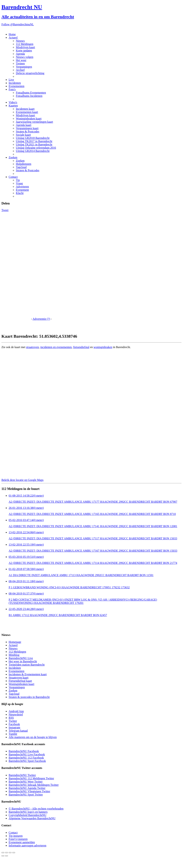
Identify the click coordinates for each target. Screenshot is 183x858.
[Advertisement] (15, 266)
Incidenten (15, 82)
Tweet (4, 210)
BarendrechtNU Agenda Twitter (27, 788)
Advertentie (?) (41, 318)
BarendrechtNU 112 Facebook (26, 757)
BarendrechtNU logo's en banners (28, 811)
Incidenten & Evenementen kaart (28, 674)
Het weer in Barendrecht (23, 661)
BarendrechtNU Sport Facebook (27, 760)
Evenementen (16, 86)
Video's (13, 102)
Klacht (20, 193)
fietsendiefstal (81, 347)
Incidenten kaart (25, 108)
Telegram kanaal (18, 730)
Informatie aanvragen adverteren (27, 845)
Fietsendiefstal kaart (20, 680)
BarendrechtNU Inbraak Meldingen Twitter (34, 784)
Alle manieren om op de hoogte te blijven (33, 737)
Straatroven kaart (18, 677)
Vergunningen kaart (27, 128)
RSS (11, 717)
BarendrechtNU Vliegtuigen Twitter (29, 791)
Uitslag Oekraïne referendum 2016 (36, 147)
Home (12, 34)
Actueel (13, 37)
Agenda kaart (23, 125)
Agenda (20, 53)
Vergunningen (24, 66)
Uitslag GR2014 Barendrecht (33, 150)
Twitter (13, 720)
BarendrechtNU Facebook (24, 751)
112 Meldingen (24, 44)
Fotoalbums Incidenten (29, 95)
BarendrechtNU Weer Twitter (26, 781)
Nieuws (20, 40)
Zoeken (13, 157)
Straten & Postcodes (27, 131)
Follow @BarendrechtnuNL (17, 24)
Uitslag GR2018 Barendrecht (33, 137)
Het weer (21, 60)
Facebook (14, 724)
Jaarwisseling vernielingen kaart (34, 121)
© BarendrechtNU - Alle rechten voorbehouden (36, 808)
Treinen (20, 63)
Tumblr (13, 733)
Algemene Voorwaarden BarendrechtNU (32, 818)
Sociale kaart (23, 134)
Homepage (15, 641)
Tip (18, 180)
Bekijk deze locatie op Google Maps (22, 479)
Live (11, 79)
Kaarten (13, 105)
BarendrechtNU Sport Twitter (26, 794)
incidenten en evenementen (56, 347)
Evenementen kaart (27, 112)
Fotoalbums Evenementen (31, 92)
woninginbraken (102, 347)
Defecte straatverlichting (30, 73)
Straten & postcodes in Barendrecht (29, 697)
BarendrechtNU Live (21, 658)
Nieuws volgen (24, 56)
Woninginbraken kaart (28, 118)
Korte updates (24, 50)
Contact (13, 176)
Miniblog (14, 654)
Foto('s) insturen (18, 839)
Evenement (22, 189)
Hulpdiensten (23, 163)
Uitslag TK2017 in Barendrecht (34, 141)
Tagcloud (21, 167)
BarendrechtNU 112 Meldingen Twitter (31, 778)
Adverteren (22, 186)
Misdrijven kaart (25, 47)
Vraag (19, 183)
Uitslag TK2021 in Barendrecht (34, 144)
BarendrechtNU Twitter (22, 775)
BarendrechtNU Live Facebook (27, 754)
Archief (20, 69)
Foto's (12, 89)
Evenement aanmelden (22, 842)
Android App (16, 711)
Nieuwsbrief (16, 714)
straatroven (32, 347)
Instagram (14, 727)
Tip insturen (16, 835)
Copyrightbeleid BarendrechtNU (27, 815)
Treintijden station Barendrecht (27, 664)
